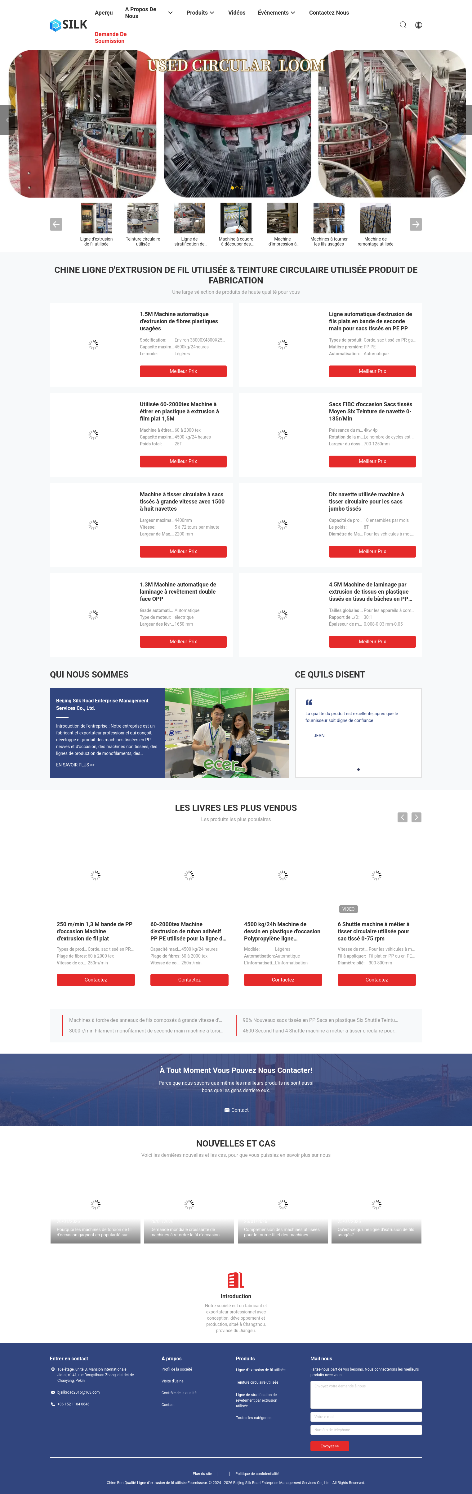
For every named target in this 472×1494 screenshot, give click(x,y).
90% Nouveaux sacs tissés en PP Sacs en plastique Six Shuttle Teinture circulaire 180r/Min (321, 1020)
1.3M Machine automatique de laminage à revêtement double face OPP (178, 591)
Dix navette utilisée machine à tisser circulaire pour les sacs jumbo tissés (366, 501)
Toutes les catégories (253, 1418)
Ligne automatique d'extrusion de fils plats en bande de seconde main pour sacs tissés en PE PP (370, 321)
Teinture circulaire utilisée (143, 241)
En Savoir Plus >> (75, 764)
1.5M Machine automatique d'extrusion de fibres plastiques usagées (179, 321)
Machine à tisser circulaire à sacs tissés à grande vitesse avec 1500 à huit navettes (182, 501)
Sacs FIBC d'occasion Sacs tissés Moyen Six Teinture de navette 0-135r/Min (370, 411)
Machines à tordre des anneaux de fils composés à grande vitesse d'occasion (147, 1020)
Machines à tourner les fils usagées (329, 241)
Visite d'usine (173, 1381)
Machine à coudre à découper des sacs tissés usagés (236, 244)
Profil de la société (177, 1369)
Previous (7, 120)
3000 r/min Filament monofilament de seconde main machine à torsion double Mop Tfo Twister (147, 1031)
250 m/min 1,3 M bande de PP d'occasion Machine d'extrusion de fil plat (94, 931)
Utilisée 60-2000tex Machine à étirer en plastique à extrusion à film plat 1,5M (179, 411)
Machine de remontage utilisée (376, 241)
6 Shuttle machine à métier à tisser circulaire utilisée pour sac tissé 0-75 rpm (374, 931)
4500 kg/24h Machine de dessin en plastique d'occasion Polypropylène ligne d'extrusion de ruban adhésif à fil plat (282, 938)
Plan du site (202, 1474)
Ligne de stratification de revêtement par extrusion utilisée (256, 1400)
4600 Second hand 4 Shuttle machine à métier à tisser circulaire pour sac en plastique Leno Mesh (321, 1031)
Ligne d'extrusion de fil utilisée (96, 241)
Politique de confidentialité (257, 1474)
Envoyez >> (330, 1446)
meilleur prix (183, 371)
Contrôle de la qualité (179, 1393)
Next (464, 120)
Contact (168, 1405)
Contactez (96, 980)
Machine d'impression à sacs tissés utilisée (282, 244)
